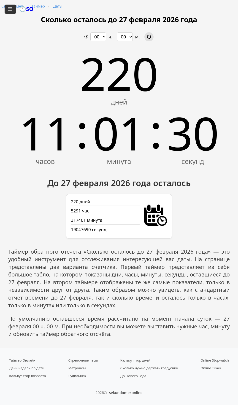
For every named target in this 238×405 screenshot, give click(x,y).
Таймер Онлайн (22, 360)
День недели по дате (26, 368)
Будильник (77, 375)
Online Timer (210, 368)
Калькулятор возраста (27, 375)
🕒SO (26, 9)
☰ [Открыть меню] (10, 9)
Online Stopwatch (214, 360)
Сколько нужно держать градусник (149, 368)
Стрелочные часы (83, 360)
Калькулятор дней (135, 360)
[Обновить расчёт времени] (149, 36)
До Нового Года (133, 375)
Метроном (77, 368)
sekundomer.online (125, 392)
